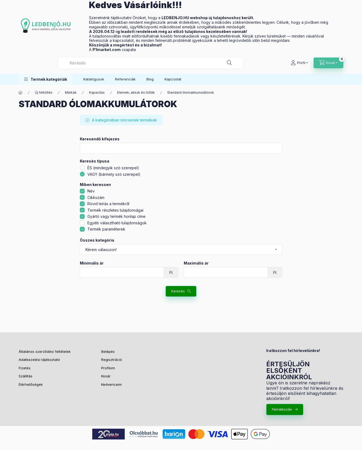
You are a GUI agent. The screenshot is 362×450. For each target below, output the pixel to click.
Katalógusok (93, 79)
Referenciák (125, 79)
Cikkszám (95, 197)
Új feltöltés (43, 92)
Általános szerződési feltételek (45, 351)
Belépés (108, 351)
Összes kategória (97, 240)
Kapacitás (97, 92)
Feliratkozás (282, 409)
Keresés (178, 291)
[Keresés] (229, 63)
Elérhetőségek (31, 384)
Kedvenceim (111, 384)
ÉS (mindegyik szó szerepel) (113, 167)
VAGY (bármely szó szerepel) (113, 174)
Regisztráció (111, 359)
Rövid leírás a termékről (108, 203)
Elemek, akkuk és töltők (136, 92)
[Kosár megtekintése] (328, 62)
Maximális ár (196, 263)
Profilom (108, 368)
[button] (46, 79)
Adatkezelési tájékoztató (39, 359)
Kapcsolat (172, 79)
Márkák (71, 92)
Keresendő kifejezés (100, 139)
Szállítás (26, 376)
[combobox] (151, 62)
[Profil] (299, 62)
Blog (150, 79)
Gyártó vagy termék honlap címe (116, 216)
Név (91, 191)
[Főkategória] (20, 92)
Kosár (106, 376)
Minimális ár (92, 263)
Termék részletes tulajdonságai (115, 210)
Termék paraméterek (106, 229)
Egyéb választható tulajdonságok (117, 223)
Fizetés (25, 368)
